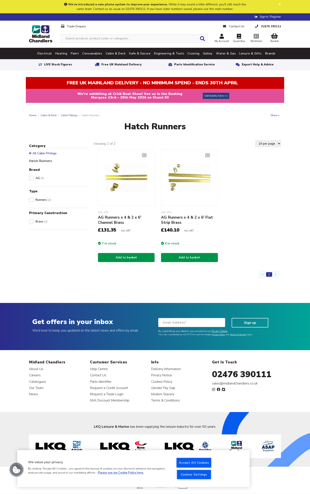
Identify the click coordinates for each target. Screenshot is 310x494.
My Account (222, 38)
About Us (36, 369)
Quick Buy (238, 38)
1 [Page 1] (269, 274)
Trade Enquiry (73, 26)
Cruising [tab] (193, 53)
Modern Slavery (162, 394)
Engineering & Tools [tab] (169, 53)
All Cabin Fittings (43, 153)
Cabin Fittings (69, 115)
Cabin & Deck (48, 115)
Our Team (36, 388)
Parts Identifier (101, 381)
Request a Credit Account (109, 388)
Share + (275, 115)
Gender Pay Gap (163, 388)
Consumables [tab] (92, 53)
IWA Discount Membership (109, 400)
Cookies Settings (194, 474)
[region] (133, 468)
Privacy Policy (218, 334)
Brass (41, 221)
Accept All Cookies (194, 462)
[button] (16, 470)
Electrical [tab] (44, 53)
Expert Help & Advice (258, 64)
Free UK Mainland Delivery (121, 64)
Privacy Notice (219, 331)
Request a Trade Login (106, 394)
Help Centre (99, 369)
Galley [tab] (207, 53)
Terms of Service (238, 334)
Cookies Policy (161, 381)
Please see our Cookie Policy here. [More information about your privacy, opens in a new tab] (121, 473)
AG (40, 178)
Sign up (250, 322)
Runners (43, 200)
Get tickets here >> (216, 96)
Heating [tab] (61, 53)
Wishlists (256, 38)
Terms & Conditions (165, 400)
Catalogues (37, 381)
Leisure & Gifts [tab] (250, 53)
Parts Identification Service (194, 64)
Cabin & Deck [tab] (116, 53)
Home (32, 115)
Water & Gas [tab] (226, 53)
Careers (35, 375)
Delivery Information (166, 369)
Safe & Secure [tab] (139, 53)
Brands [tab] (270, 53)
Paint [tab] (75, 53)
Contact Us (98, 375)
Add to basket (126, 257)
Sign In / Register (270, 17)
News (33, 394)
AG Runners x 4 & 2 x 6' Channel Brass (119, 220)
